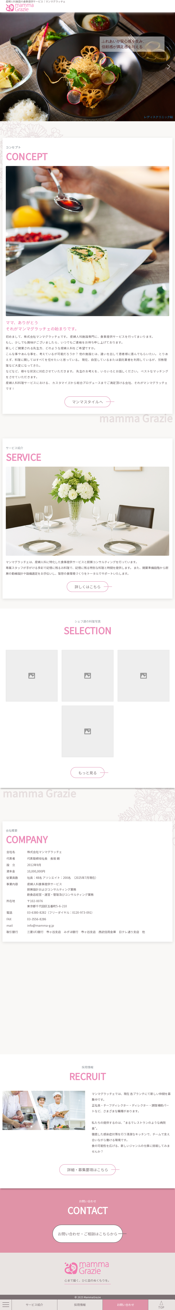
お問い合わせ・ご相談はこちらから (87, 1233)
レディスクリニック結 (158, 117)
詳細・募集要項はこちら (87, 1169)
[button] (6, 67)
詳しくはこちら (88, 586)
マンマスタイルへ (87, 401)
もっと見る (87, 772)
